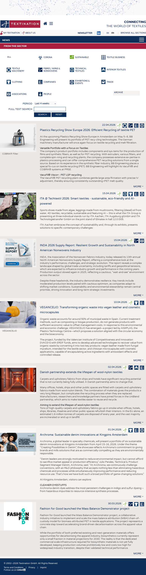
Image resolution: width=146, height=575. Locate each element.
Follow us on (15, 570)
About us (30, 33)
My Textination (11, 33)
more (137, 186)
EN (112, 33)
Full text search (20, 109)
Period (27, 103)
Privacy (32, 567)
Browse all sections (133, 33)
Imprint (43, 567)
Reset (59, 114)
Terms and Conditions (13, 567)
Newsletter (85, 33)
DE (107, 33)
